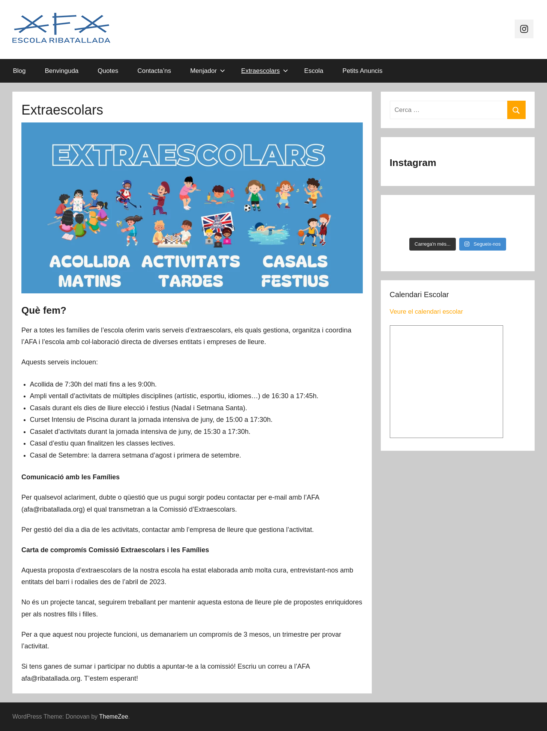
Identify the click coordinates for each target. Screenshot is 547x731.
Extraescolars (264, 70)
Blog (19, 70)
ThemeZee (113, 716)
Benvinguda (62, 70)
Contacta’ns (154, 70)
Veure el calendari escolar (426, 311)
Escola (313, 70)
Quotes (108, 70)
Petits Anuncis (363, 70)
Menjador (207, 70)
